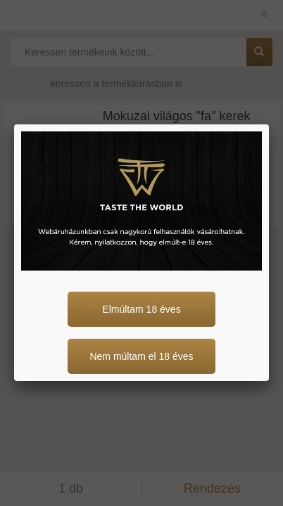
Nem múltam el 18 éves (141, 356)
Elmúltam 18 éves (141, 309)
